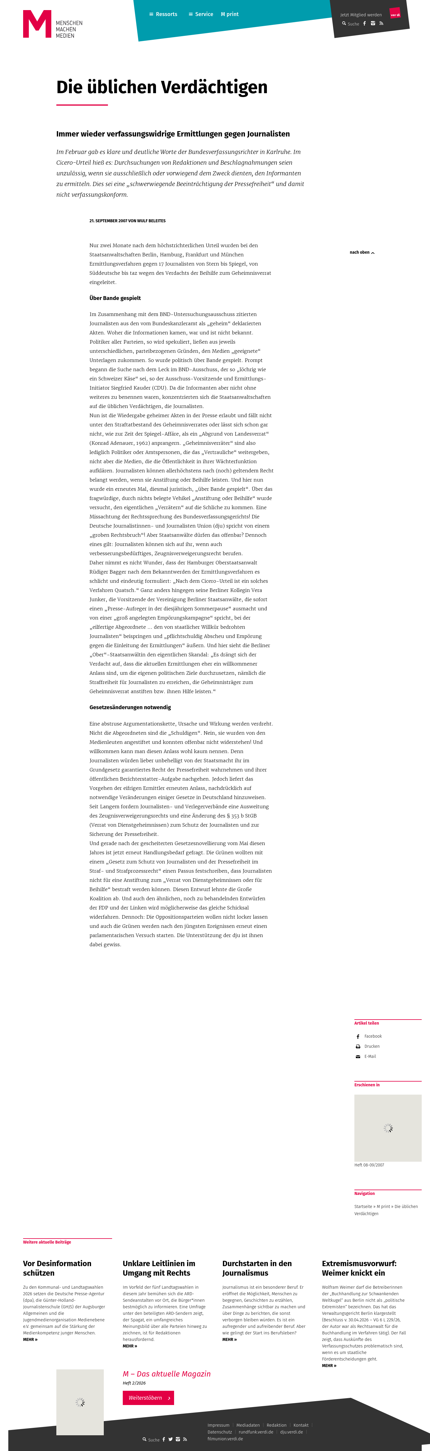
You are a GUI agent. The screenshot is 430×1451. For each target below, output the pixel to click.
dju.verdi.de (291, 1432)
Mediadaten (248, 1425)
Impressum (219, 1425)
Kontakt (301, 1425)
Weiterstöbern (145, 1398)
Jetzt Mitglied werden (361, 15)
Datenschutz (220, 1432)
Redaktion (276, 1425)
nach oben (360, 252)
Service (204, 14)
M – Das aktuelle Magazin (167, 1374)
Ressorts (166, 14)
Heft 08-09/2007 (388, 1131)
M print (230, 14)
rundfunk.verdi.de (256, 1432)
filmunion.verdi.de (225, 1439)
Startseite (363, 1206)
